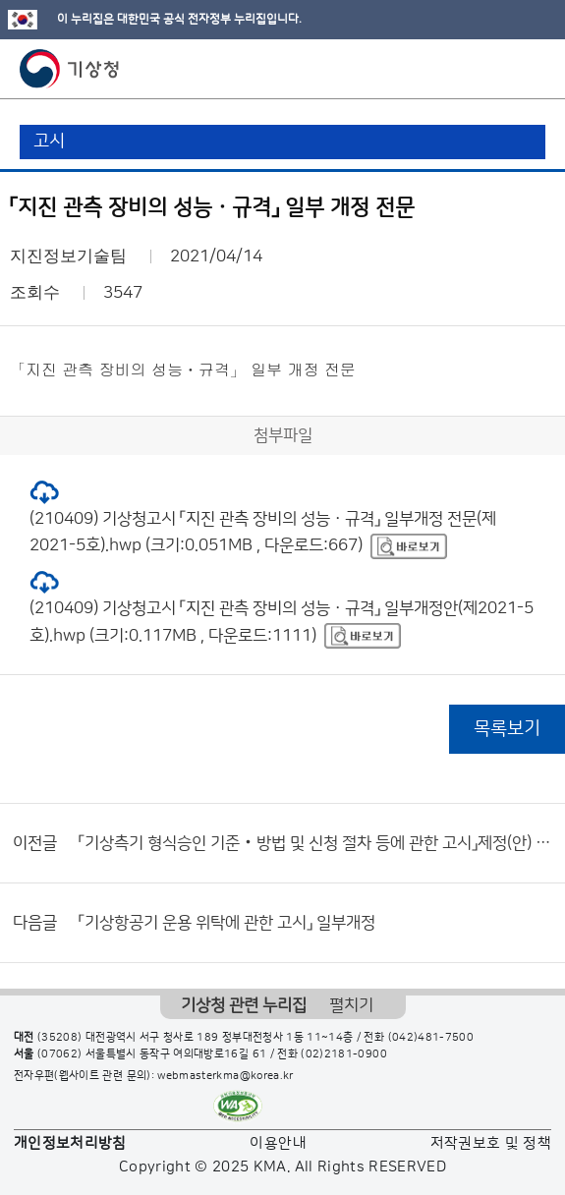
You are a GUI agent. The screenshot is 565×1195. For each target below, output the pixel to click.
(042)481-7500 (431, 1038)
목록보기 (507, 728)
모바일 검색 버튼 (501, 69)
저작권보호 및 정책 (491, 1143)
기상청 (70, 68)
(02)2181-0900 (344, 1054)
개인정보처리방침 (70, 1143)
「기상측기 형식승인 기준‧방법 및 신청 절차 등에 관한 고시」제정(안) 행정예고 (317, 843)
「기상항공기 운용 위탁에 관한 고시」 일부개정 (227, 923)
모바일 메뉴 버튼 (533, 69)
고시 (49, 141)
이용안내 (278, 1143)
